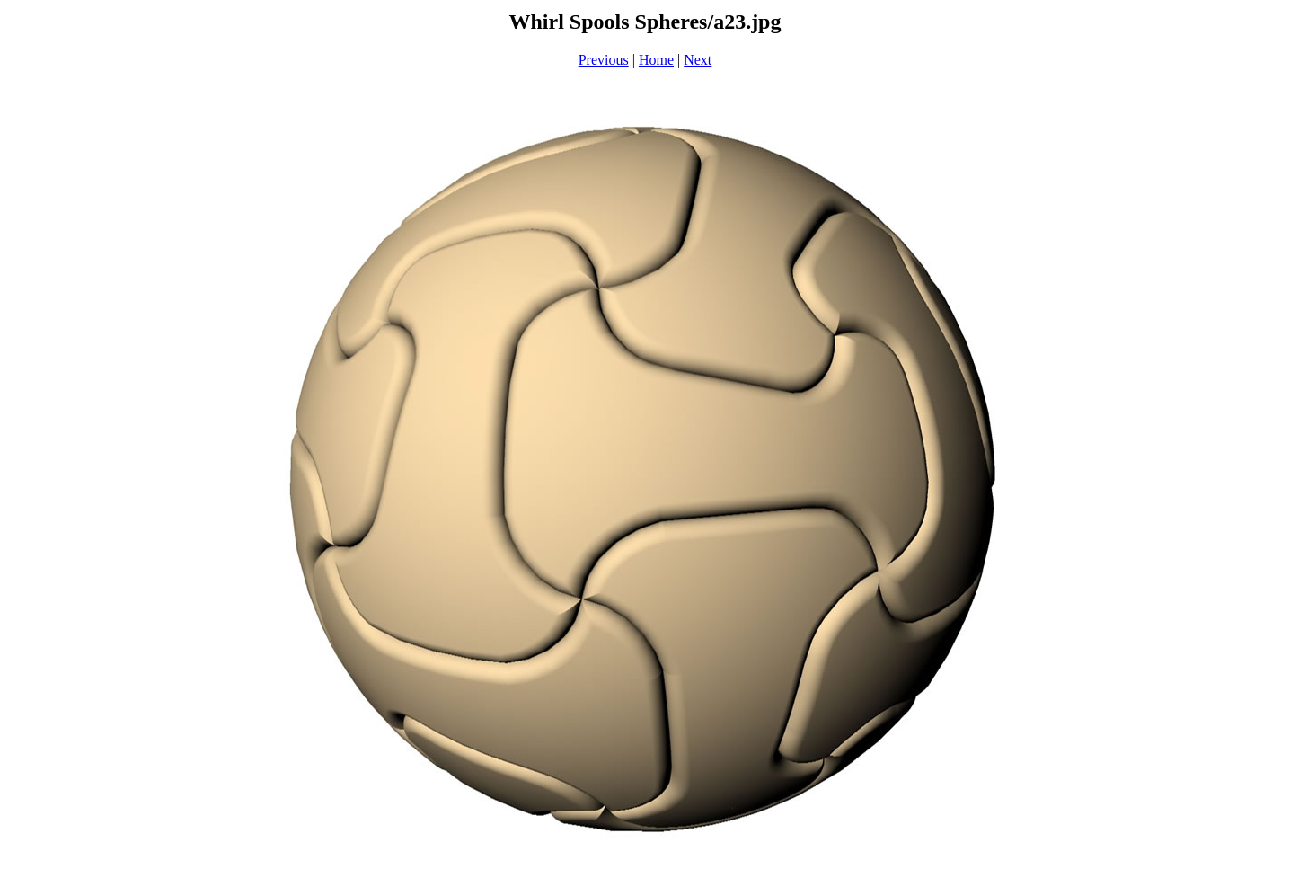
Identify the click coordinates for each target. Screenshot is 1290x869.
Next (697, 59)
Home (656, 59)
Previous (604, 59)
